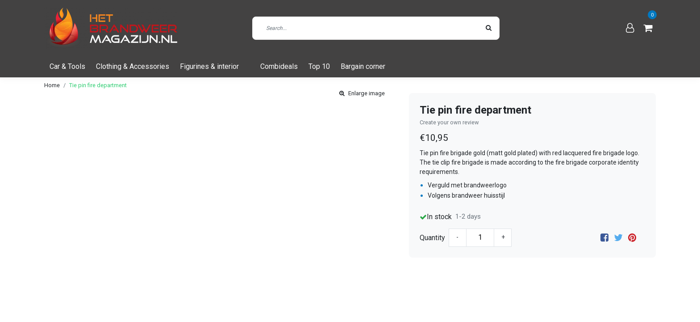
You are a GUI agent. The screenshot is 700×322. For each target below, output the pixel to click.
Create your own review (449, 122)
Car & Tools (67, 66)
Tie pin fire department (98, 85)
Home (52, 85)
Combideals (279, 66)
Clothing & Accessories (132, 66)
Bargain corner (363, 66)
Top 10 (319, 66)
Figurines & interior (209, 66)
